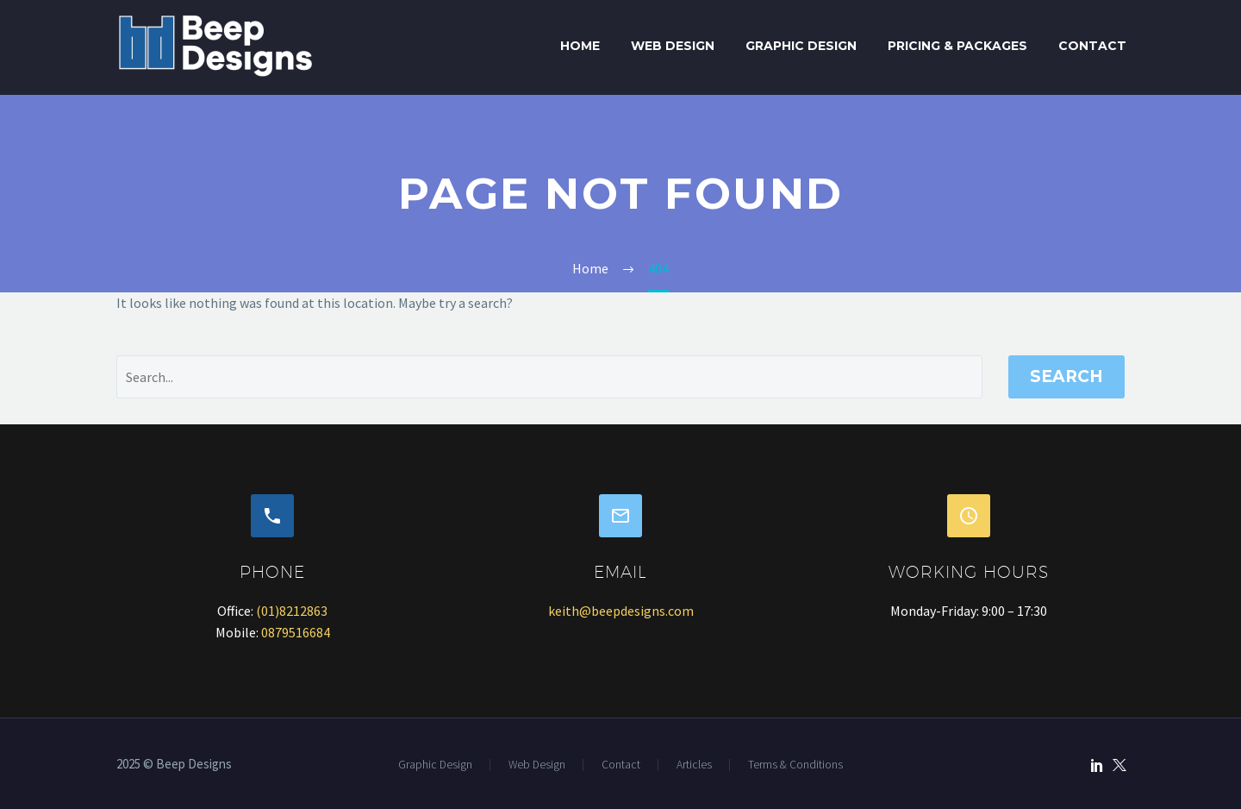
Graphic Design (801, 45)
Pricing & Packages (957, 45)
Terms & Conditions (795, 765)
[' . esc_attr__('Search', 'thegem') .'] (549, 376)
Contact (1092, 45)
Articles (694, 765)
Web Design (672, 45)
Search (1066, 376)
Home (580, 45)
